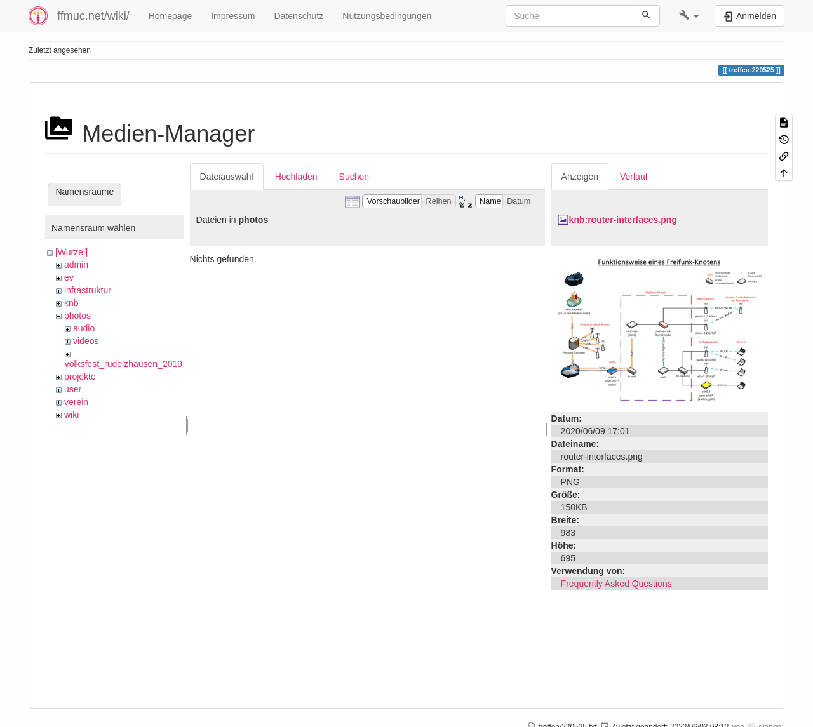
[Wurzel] (71, 252)
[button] (688, 16)
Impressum (233, 16)
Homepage (170, 16)
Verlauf (634, 176)
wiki (71, 415)
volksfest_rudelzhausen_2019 (123, 364)
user (72, 389)
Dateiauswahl (226, 176)
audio (84, 328)
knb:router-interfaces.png (623, 220)
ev (69, 277)
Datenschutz (298, 16)
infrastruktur (87, 290)
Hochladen (296, 176)
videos (85, 341)
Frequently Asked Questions (616, 583)
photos (77, 315)
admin (76, 265)
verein (76, 402)
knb (71, 303)
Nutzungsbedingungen (386, 16)
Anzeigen (579, 176)
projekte (80, 376)
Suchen (354, 176)
